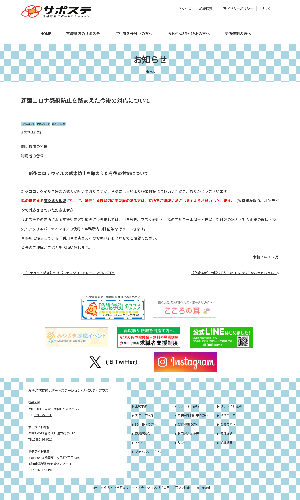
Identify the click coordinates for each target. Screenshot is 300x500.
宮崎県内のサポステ (83, 33)
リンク (266, 8)
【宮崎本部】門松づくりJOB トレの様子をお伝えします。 (234, 272)
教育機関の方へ (187, 424)
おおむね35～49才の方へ (188, 33)
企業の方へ (227, 424)
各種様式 (225, 433)
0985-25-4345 (43, 415)
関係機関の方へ (238, 33)
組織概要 (205, 8)
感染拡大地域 (55, 200)
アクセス (184, 8)
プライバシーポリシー (236, 8)
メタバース (226, 415)
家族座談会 (141, 433)
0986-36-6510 (43, 439)
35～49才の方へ (144, 424)
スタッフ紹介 (142, 415)
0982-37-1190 (43, 469)
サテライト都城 (187, 406)
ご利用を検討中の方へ (133, 33)
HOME (45, 33)
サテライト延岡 (230, 406)
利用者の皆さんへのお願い (84, 238)
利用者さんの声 (187, 433)
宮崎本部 (139, 406)
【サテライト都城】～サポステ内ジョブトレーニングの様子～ (69, 272)
